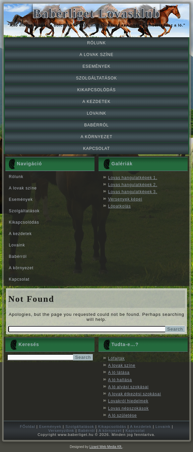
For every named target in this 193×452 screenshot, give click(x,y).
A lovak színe (96, 54)
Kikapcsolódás (96, 90)
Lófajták (116, 358)
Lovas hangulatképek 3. (132, 191)
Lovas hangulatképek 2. (132, 184)
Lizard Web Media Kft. (105, 447)
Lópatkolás (119, 206)
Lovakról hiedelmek (128, 401)
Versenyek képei (125, 199)
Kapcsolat (96, 148)
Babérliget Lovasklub (96, 13)
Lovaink (96, 113)
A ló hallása (120, 380)
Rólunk (96, 43)
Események (96, 66)
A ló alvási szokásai (128, 387)
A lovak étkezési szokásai (134, 394)
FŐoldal (27, 427)
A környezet (96, 136)
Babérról (96, 125)
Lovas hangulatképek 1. (132, 177)
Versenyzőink (61, 431)
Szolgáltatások (96, 78)
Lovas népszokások (128, 408)
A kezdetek (96, 101)
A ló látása (119, 372)
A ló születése (122, 415)
